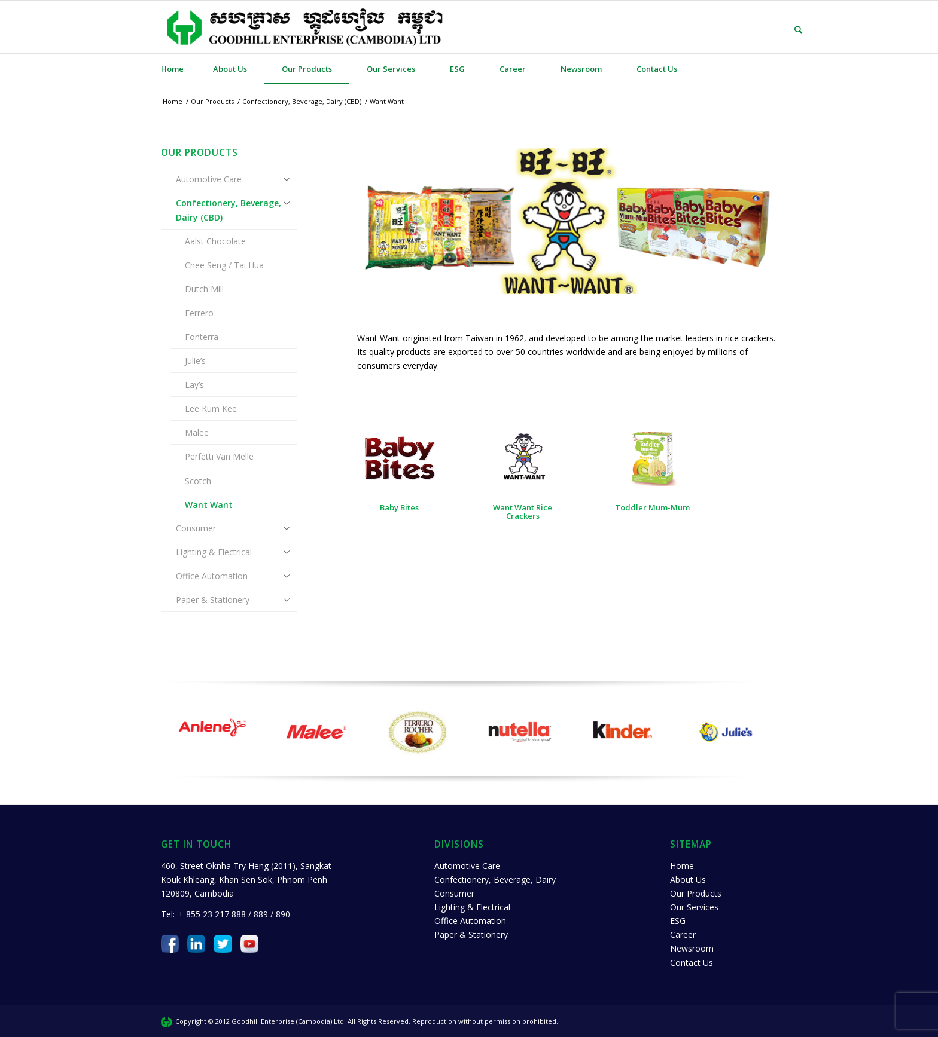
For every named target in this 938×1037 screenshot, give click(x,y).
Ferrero (199, 313)
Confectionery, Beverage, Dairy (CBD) (228, 209)
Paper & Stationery (212, 599)
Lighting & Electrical (214, 552)
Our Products (695, 893)
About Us (688, 879)
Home (682, 865)
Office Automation (212, 576)
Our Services (694, 907)
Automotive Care (209, 179)
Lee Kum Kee (211, 408)
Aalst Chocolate (215, 241)
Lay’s (194, 384)
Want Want (209, 504)
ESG (678, 920)
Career (683, 934)
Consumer (196, 528)
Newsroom (692, 948)
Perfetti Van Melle (219, 456)
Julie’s (195, 360)
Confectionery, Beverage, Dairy (495, 879)
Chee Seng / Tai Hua (224, 265)
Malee (197, 432)
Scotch (198, 481)
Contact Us (691, 962)
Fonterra (201, 336)
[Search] (789, 30)
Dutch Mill (204, 289)
